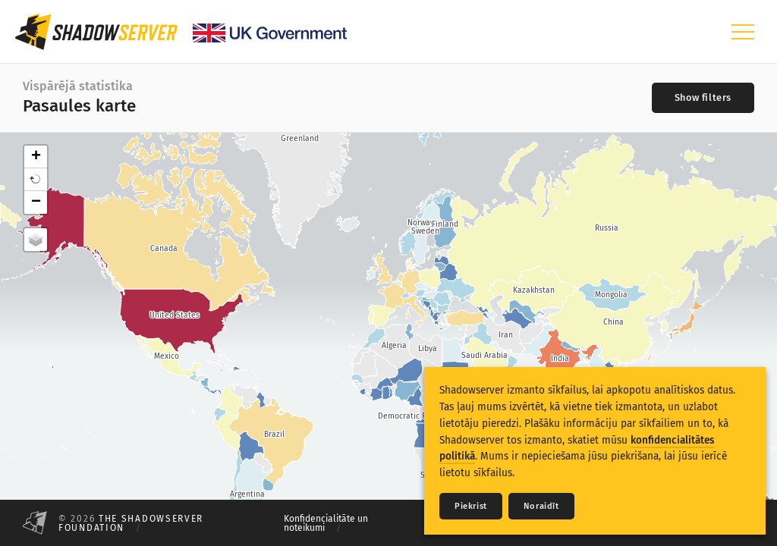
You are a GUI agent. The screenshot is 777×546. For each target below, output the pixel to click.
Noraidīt (541, 506)
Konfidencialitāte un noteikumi (326, 523)
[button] (35, 179)
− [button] (36, 202)
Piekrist (471, 506)
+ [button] (36, 157)
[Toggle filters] (703, 98)
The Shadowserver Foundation (130, 523)
